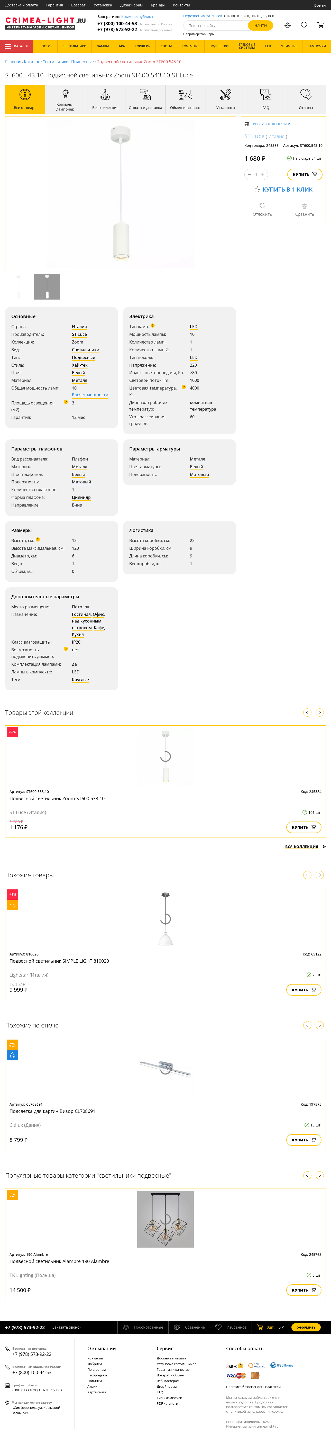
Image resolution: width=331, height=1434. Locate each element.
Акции (92, 1386)
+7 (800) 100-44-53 (134, 23)
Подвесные (82, 62)
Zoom (77, 342)
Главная (13, 62)
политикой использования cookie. (255, 1411)
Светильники (55, 62)
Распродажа (97, 1375)
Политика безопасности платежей (253, 1386)
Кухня (78, 634)
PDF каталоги (167, 1403)
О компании (101, 1348)
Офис (98, 614)
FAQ (160, 1392)
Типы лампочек (169, 1397)
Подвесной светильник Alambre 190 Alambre (59, 1261)
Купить (305, 174)
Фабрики (94, 1363)
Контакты (181, 5)
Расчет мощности (90, 395)
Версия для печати (272, 124)
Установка (103, 5)
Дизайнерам (131, 5)
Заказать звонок (66, 1327)
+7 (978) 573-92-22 (134, 29)
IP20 (76, 642)
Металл (79, 380)
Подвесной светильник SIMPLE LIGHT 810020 (59, 961)
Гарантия (54, 5)
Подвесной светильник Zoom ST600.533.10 (57, 798)
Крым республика (137, 17)
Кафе (99, 627)
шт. (266, 1327)
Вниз (77, 505)
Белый (78, 372)
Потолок (80, 607)
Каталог (16, 46)
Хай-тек (80, 365)
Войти (320, 5)
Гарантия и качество (173, 1369)
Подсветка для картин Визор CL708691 (52, 1111)
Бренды (158, 5)
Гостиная (81, 614)
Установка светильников (176, 1363)
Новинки (94, 1380)
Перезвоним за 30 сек (202, 16)
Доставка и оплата (21, 5)
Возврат (78, 5)
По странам (96, 1369)
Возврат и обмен (170, 1375)
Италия (79, 326)
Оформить (306, 1327)
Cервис (165, 1348)
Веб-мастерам (168, 1380)
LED (194, 326)
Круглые (80, 679)
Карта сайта (96, 1392)
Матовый (81, 482)
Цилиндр (81, 497)
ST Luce (79, 334)
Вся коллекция (305, 846)
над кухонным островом (86, 624)
